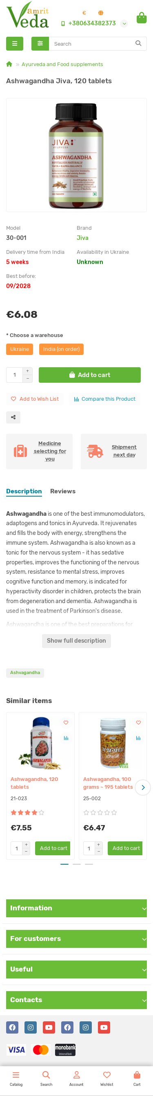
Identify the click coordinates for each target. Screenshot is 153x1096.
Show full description (76, 640)
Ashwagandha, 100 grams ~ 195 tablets (108, 783)
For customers (78, 938)
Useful (78, 969)
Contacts (78, 1000)
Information (78, 908)
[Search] (98, 44)
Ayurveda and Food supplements (62, 64)
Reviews (62, 491)
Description (24, 491)
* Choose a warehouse (34, 335)
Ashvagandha (25, 672)
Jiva (83, 238)
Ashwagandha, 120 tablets (34, 783)
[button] (143, 787)
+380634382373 (86, 23)
